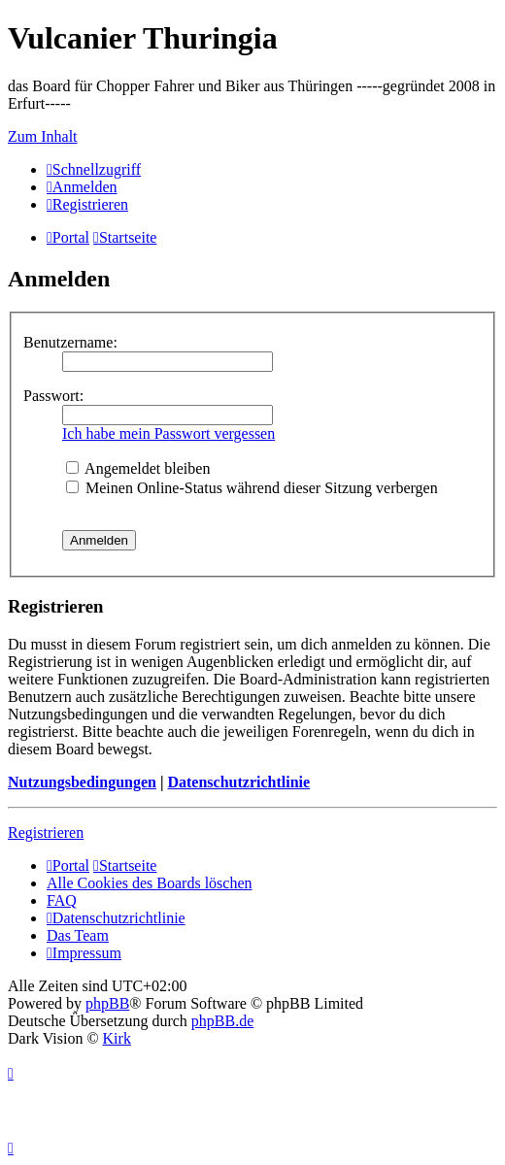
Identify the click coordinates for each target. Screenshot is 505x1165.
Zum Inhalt (43, 136)
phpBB (107, 1003)
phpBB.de (222, 1021)
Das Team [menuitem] (78, 935)
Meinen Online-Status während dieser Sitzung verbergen (252, 488)
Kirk (117, 1038)
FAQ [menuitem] (62, 900)
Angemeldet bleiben (138, 468)
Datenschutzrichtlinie (238, 782)
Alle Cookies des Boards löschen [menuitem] (149, 883)
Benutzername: (70, 342)
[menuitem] (82, 187)
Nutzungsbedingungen (82, 782)
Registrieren (46, 832)
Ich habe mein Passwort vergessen (168, 433)
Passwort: (53, 395)
